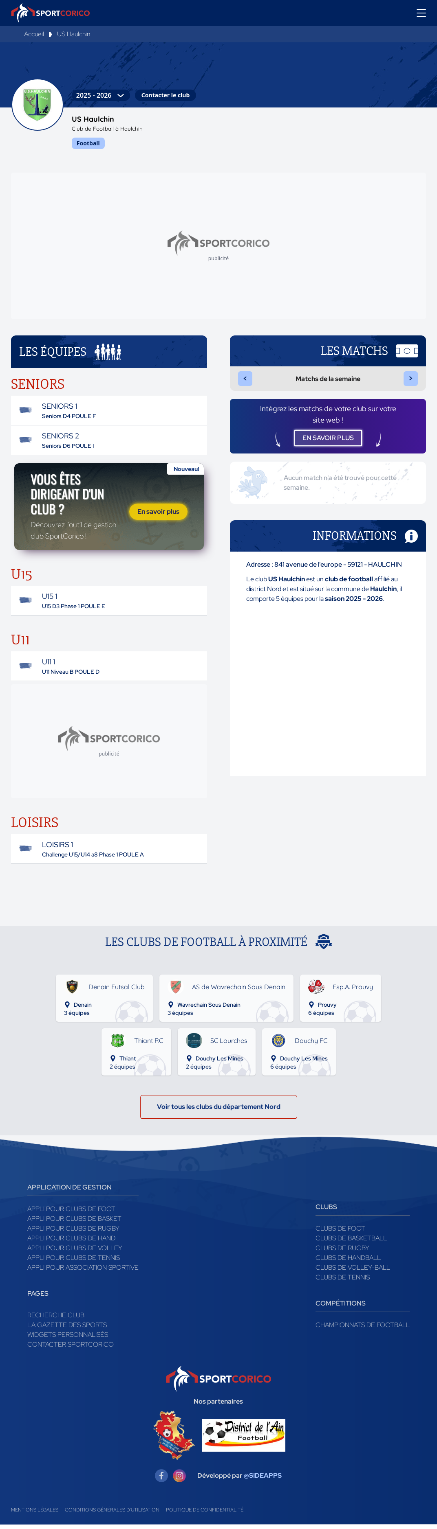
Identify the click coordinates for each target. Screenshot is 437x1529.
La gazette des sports (67, 1329)
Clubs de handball (348, 1262)
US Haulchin (73, 34)
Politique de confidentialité (204, 1514)
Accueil (34, 34)
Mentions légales (34, 1514)
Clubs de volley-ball (353, 1272)
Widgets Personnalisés (67, 1339)
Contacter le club (165, 95)
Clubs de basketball (351, 1242)
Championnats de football (363, 1329)
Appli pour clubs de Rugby (73, 1233)
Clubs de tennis (343, 1281)
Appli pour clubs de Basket (74, 1223)
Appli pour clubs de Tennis (73, 1262)
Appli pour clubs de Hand (71, 1242)
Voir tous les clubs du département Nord (218, 1111)
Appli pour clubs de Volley (74, 1252)
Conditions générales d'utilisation (112, 1514)
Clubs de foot (340, 1233)
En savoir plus (158, 513)
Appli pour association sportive (83, 1272)
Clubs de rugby (342, 1252)
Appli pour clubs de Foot (71, 1213)
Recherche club (55, 1319)
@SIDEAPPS (263, 1480)
